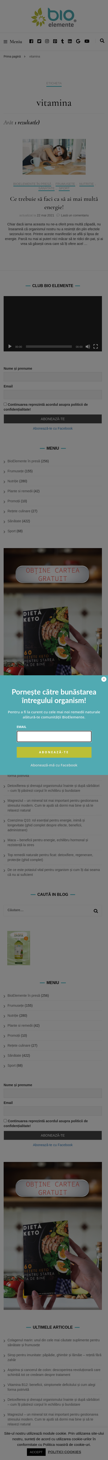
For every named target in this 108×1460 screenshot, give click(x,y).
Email (21, 727)
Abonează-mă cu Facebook (54, 765)
